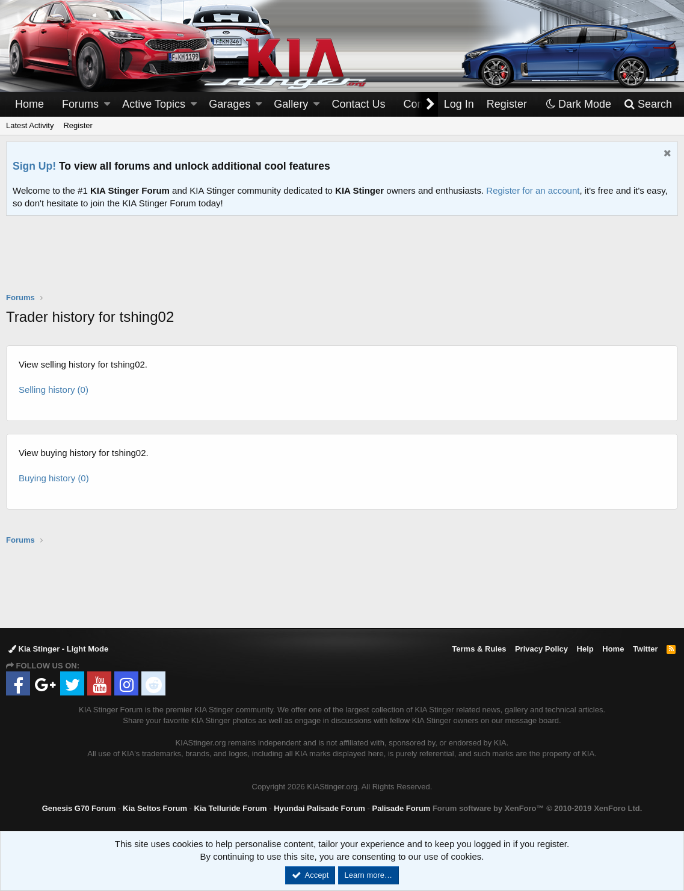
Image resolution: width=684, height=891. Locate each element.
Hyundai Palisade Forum (319, 808)
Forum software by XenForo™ (537, 808)
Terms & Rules (479, 648)
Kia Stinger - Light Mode (58, 648)
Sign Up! (34, 166)
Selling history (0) (53, 389)
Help (585, 648)
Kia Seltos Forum (155, 808)
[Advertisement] (342, 262)
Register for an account (532, 190)
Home (29, 104)
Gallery (291, 104)
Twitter (645, 648)
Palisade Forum (401, 808)
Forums (80, 104)
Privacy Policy (541, 648)
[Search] (647, 104)
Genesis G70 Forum (79, 808)
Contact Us (359, 104)
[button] (107, 104)
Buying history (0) (54, 478)
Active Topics (153, 104)
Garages (229, 104)
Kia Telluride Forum (230, 808)
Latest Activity (30, 125)
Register (77, 125)
